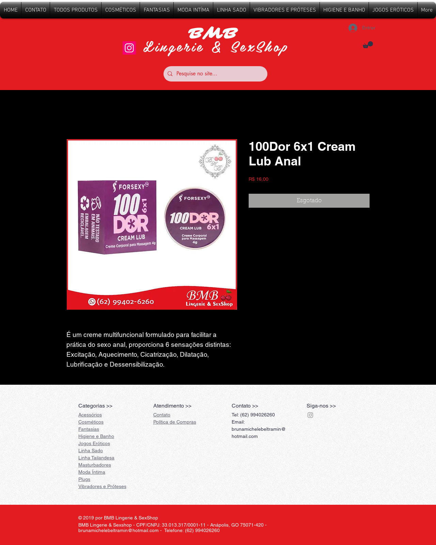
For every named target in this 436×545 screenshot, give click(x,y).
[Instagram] (129, 48)
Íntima (91, 472)
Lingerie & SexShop (216, 46)
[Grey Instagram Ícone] (310, 415)
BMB (216, 34)
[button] (368, 44)
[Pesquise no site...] (214, 74)
